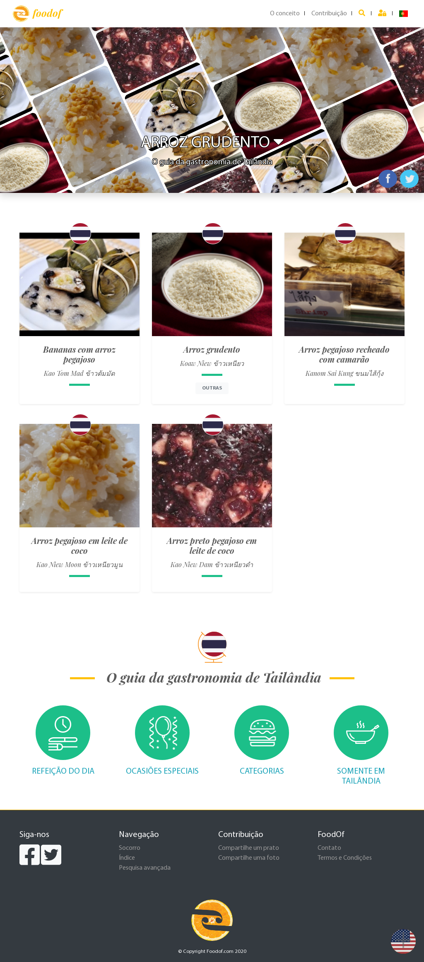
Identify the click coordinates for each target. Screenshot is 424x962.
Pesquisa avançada (145, 868)
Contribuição (329, 13)
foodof (37, 13)
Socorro (129, 848)
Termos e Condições (345, 858)
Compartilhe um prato (248, 848)
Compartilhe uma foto (248, 858)
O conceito (285, 13)
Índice (127, 858)
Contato (329, 848)
